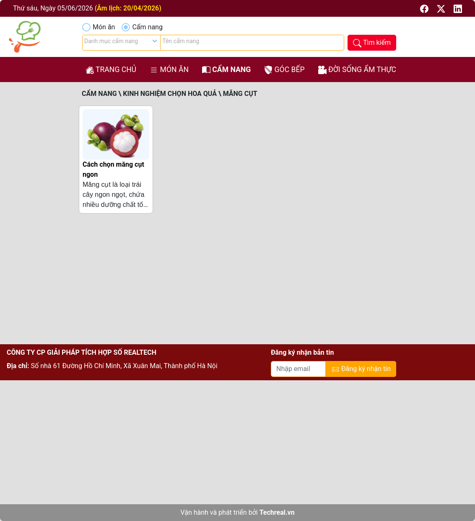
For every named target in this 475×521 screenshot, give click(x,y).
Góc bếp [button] (284, 69)
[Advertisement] (237, 282)
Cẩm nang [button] (226, 69)
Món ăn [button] (169, 69)
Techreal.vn (277, 512)
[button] (425, 8)
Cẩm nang (147, 27)
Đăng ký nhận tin (361, 369)
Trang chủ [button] (111, 69)
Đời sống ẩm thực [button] (357, 69)
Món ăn (104, 27)
